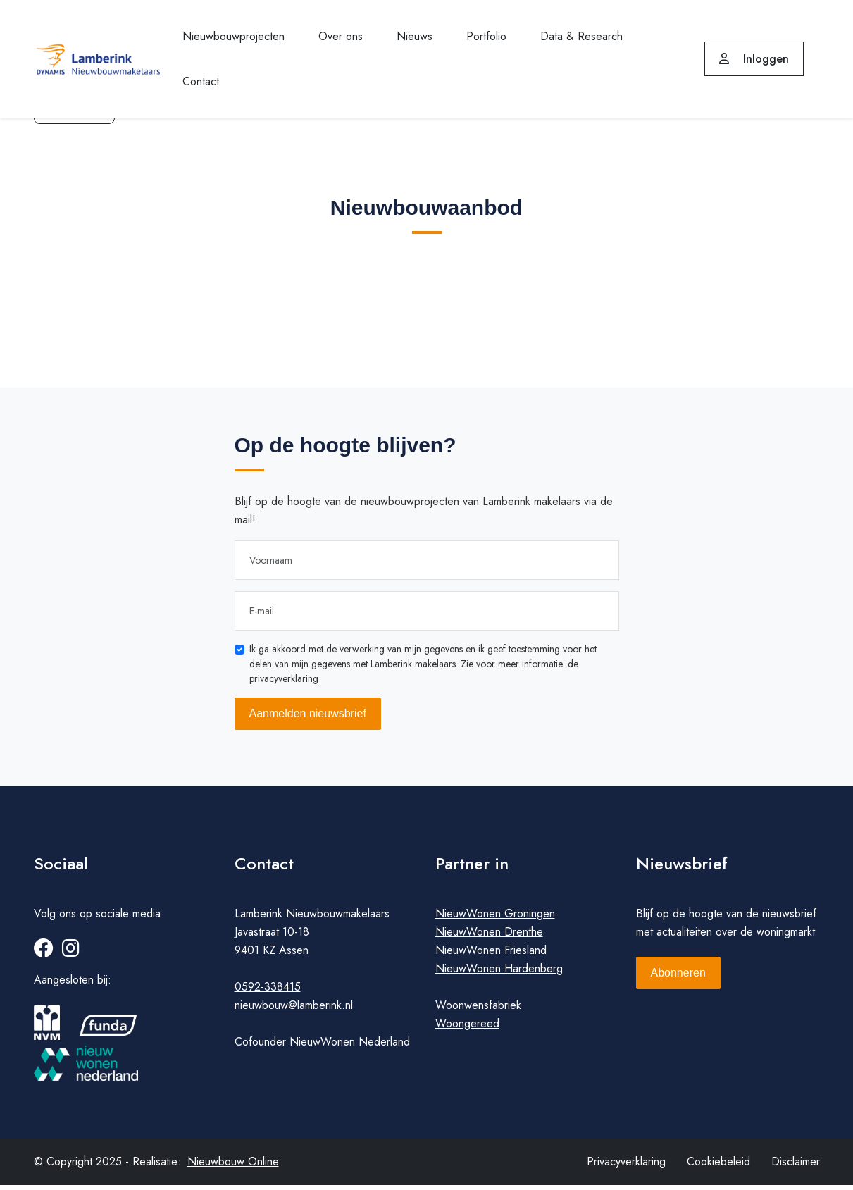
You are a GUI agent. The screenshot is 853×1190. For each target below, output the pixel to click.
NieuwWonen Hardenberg (499, 973)
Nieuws (414, 36)
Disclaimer (795, 1166)
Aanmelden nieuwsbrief (307, 713)
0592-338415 (268, 992)
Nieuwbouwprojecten (233, 36)
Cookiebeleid (718, 1166)
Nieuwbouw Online (233, 1166)
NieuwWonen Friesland (491, 955)
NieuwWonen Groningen (495, 918)
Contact (200, 81)
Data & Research (581, 36)
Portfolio (486, 36)
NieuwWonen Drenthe (489, 937)
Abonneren (678, 978)
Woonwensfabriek (478, 1010)
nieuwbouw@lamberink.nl (294, 1010)
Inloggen (754, 59)
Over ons (340, 36)
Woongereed (467, 1028)
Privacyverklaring (626, 1166)
